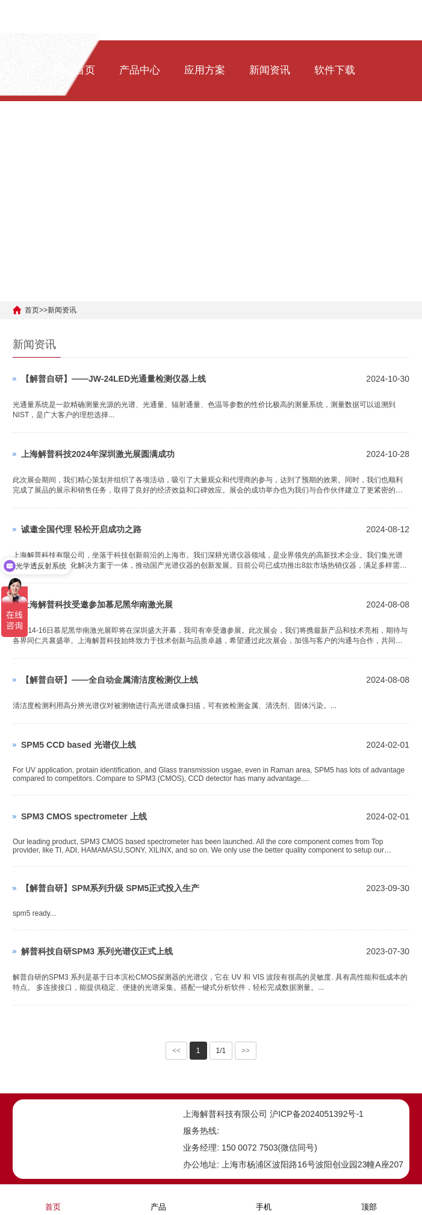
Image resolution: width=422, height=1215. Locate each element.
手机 (264, 1199)
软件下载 (334, 70)
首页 (32, 310)
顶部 (369, 1199)
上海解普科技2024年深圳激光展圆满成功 (98, 454)
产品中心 (139, 70)
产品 (158, 1199)
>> (245, 1050)
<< (176, 1050)
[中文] (125, 145)
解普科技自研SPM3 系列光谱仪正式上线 (97, 951)
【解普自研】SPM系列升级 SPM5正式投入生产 (110, 888)
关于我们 (74, 145)
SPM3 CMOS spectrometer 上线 (84, 816)
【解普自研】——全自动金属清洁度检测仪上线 (109, 680)
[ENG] (153, 145)
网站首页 (74, 70)
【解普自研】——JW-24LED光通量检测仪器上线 (113, 379)
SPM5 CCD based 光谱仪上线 (78, 745)
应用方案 (204, 70)
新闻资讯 (269, 70)
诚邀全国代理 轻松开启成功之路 (81, 529)
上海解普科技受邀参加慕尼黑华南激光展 (97, 604)
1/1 (221, 1050)
